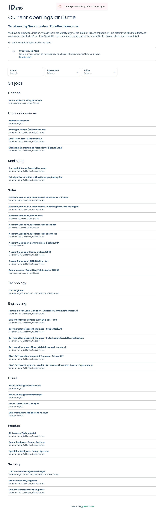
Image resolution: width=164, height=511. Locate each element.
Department (53, 70)
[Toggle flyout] (77, 72)
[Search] (25, 73)
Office (87, 70)
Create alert (25, 57)
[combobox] (47, 73)
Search (13, 70)
